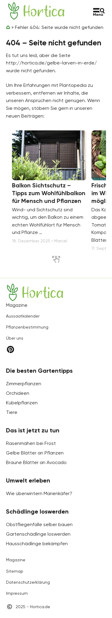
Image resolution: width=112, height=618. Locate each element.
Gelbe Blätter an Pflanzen (35, 453)
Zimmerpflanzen (23, 383)
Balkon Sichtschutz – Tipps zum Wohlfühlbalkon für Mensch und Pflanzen (48, 193)
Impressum (17, 593)
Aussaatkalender (22, 316)
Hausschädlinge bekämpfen (37, 543)
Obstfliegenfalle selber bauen (39, 524)
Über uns (14, 338)
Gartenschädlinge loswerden (38, 534)
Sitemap (14, 571)
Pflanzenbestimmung (27, 327)
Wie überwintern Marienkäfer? (39, 493)
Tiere (11, 412)
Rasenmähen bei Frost (31, 443)
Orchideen (17, 393)
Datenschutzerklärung (28, 582)
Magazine (15, 559)
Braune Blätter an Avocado (36, 462)
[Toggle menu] (99, 11)
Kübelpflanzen (22, 403)
